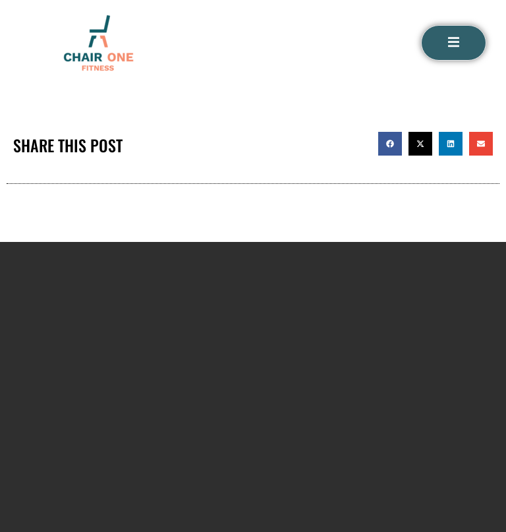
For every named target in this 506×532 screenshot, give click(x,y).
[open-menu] (453, 43)
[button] (390, 144)
